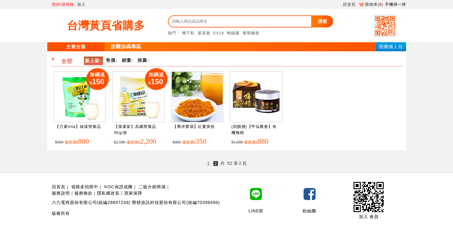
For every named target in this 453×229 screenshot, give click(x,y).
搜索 (322, 21)
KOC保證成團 (118, 186)
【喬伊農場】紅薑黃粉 (194, 126)
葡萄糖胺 (251, 33)
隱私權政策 (108, 193)
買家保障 (133, 193)
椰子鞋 (188, 33)
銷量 (126, 60)
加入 (81, 4)
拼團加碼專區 (126, 46)
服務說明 (61, 193)
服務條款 (83, 193)
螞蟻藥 (233, 33)
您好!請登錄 (63, 4)
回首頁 (349, 4)
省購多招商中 (84, 186)
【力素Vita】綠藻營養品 (78, 126)
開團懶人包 (391, 46)
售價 (110, 60)
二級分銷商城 (152, 186)
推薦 (142, 60)
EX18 (218, 33)
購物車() (371, 4)
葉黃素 (204, 33)
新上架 (92, 60)
